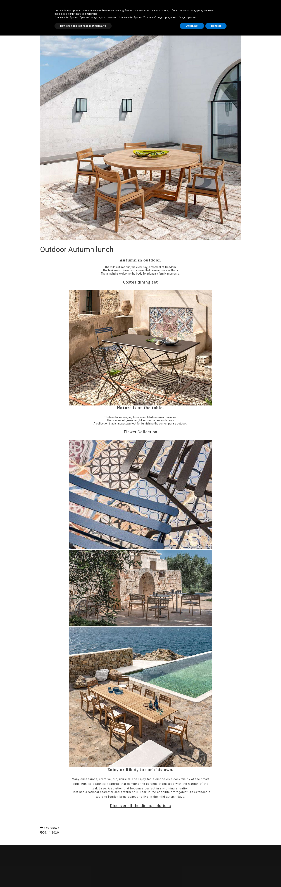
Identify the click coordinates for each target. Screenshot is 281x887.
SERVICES (198, 5)
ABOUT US (178, 5)
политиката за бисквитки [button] (82, 865)
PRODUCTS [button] (220, 5)
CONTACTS (242, 5)
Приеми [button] (216, 877)
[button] (269, 6)
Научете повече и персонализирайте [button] (83, 877)
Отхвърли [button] (192, 877)
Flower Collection (140, 432)
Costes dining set (140, 282)
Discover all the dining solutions (140, 805)
